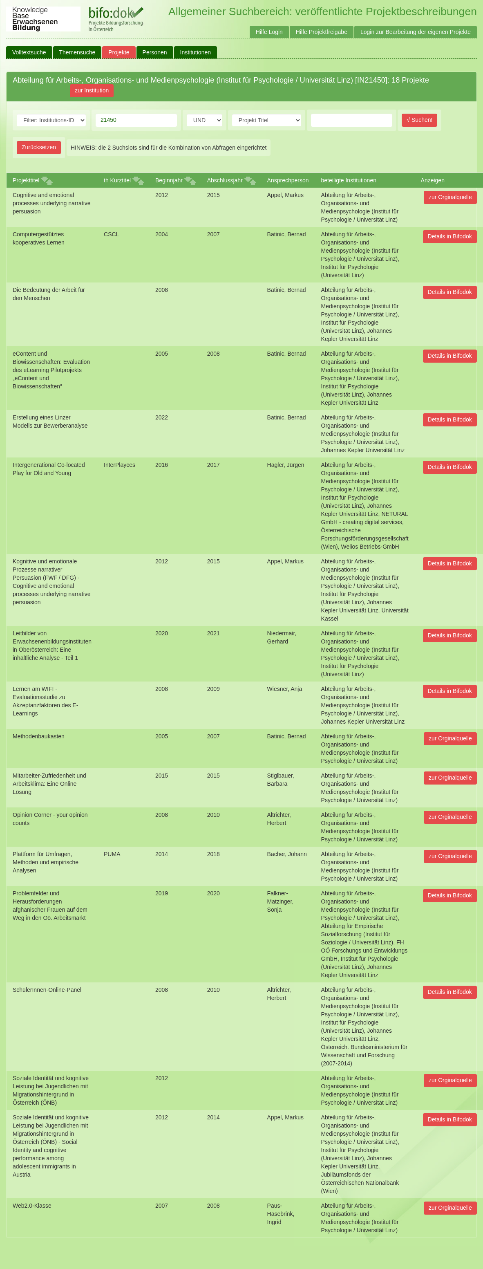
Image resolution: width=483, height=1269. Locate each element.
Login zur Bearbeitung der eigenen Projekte (415, 32)
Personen (155, 52)
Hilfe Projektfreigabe (321, 32)
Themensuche (77, 52)
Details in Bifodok (450, 236)
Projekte (118, 52)
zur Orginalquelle (450, 197)
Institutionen (195, 52)
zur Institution (92, 90)
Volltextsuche (29, 52)
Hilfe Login (269, 32)
